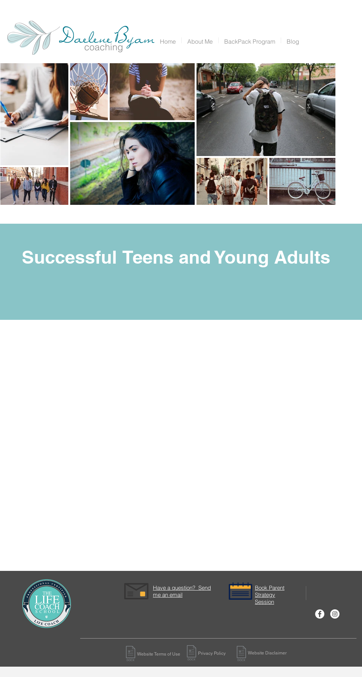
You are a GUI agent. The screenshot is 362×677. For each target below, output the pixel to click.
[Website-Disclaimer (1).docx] (130, 654)
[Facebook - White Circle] (319, 614)
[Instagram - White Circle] (334, 614)
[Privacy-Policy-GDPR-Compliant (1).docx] (191, 653)
